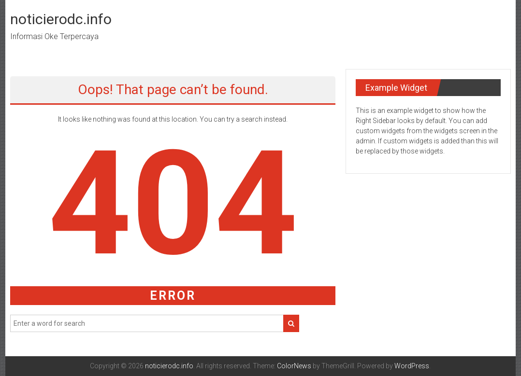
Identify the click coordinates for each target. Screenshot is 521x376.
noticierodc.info (61, 19)
